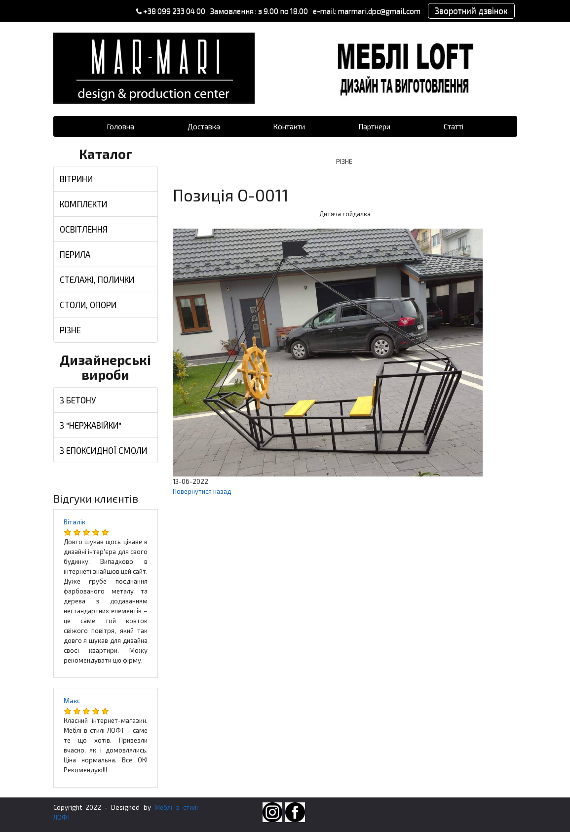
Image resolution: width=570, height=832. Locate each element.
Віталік (74, 521)
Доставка (204, 126)
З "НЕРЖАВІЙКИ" (90, 425)
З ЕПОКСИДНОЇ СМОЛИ (103, 450)
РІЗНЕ (70, 330)
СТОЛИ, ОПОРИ (88, 305)
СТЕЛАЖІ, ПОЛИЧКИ (97, 279)
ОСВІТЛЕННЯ (84, 229)
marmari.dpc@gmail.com (379, 10)
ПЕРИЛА (75, 254)
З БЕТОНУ (78, 400)
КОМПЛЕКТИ (83, 204)
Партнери (374, 126)
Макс (72, 700)
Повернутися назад (202, 491)
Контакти (289, 126)
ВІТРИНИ (76, 179)
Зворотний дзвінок (471, 10)
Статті (453, 126)
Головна (120, 126)
